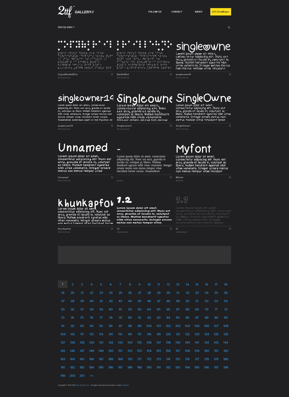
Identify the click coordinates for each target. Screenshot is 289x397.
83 (159, 318)
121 (178, 334)
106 (206, 326)
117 (139, 334)
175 (178, 359)
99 (139, 326)
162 (226, 351)
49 (178, 301)
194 (187, 367)
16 (206, 284)
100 (149, 326)
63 (139, 309)
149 (101, 351)
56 (72, 309)
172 (149, 359)
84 (168, 318)
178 (206, 359)
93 (82, 326)
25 (120, 293)
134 (130, 342)
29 (159, 293)
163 (62, 359)
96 (111, 326)
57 (82, 309)
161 (216, 351)
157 (178, 351)
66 (168, 309)
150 (110, 351)
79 (120, 318)
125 (216, 334)
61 (120, 309)
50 (187, 301)
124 (206, 334)
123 (197, 334)
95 (101, 326)
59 (101, 309)
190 (149, 367)
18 (225, 284)
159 (197, 351)
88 (206, 318)
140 (187, 342)
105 (197, 326)
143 (216, 342)
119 (159, 334)
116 (130, 334)
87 (197, 318)
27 (139, 293)
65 (159, 309)
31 (177, 293)
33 (197, 293)
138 (168, 342)
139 (177, 342)
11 (159, 284)
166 (91, 359)
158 (187, 351)
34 (206, 293)
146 (72, 351)
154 (149, 351)
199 (62, 376)
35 (216, 293)
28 (149, 293)
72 (225, 309)
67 (178, 309)
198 (225, 367)
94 (91, 326)
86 (187, 318)
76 (91, 318)
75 (82, 318)
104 (187, 326)
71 (216, 309)
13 (177, 284)
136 (149, 342)
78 (110, 318)
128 (72, 342)
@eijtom (125, 385)
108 (225, 326)
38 (72, 301)
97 (120, 326)
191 (159, 367)
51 (197, 301)
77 (101, 318)
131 (101, 342)
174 (168, 359)
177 (197, 359)
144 (225, 342)
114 (111, 334)
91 (62, 326)
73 (63, 318)
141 (197, 342)
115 (120, 334)
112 (92, 334)
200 (72, 376)
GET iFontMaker (220, 11)
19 (62, 293)
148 (91, 351)
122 (187, 334)
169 (120, 359)
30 (168, 293)
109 (62, 334)
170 (130, 359)
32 (187, 293)
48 (168, 301)
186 (110, 367)
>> (91, 376)
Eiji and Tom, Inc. (83, 385)
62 (130, 309)
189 (139, 367)
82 (149, 318)
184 (91, 367)
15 (197, 284)
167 (101, 359)
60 (111, 309)
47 (158, 301)
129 (82, 342)
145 (62, 351)
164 (72, 359)
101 (159, 326)
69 (197, 309)
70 (206, 309)
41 (101, 301)
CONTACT (176, 11)
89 (216, 318)
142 (206, 342)
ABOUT (199, 11)
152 (130, 351)
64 (149, 309)
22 (91, 293)
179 (216, 359)
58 (91, 309)
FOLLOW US (154, 11)
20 (72, 293)
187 (120, 367)
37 (63, 301)
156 (168, 351)
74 (72, 318)
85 (178, 318)
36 (226, 293)
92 (72, 326)
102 (168, 326)
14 (187, 284)
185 (101, 367)
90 (226, 318)
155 (158, 351)
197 (216, 367)
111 (82, 334)
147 (82, 351)
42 (111, 301)
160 (206, 351)
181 (63, 367)
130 (91, 342)
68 (187, 309)
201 (82, 376)
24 (111, 293)
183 (82, 367)
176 (187, 359)
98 (130, 326)
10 (149, 284)
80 (130, 318)
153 (139, 351)
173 (158, 359)
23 (101, 293)
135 (139, 342)
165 (82, 359)
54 (226, 301)
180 (225, 359)
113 (101, 334)
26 (130, 293)
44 (130, 301)
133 (120, 342)
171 (139, 359)
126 (226, 334)
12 (168, 284)
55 (63, 309)
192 (168, 367)
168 (110, 359)
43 (120, 301)
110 (72, 334)
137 (158, 342)
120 (168, 334)
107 (216, 326)
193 (177, 367)
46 (149, 301)
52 (206, 301)
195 (197, 367)
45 (139, 301)
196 (206, 367)
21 (82, 293)
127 (63, 342)
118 (149, 334)
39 (82, 301)
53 (216, 301)
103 (177, 326)
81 (139, 318)
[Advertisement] (144, 254)
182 (72, 367)
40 (92, 301)
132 (111, 342)
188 (130, 367)
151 (120, 351)
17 (216, 284)
